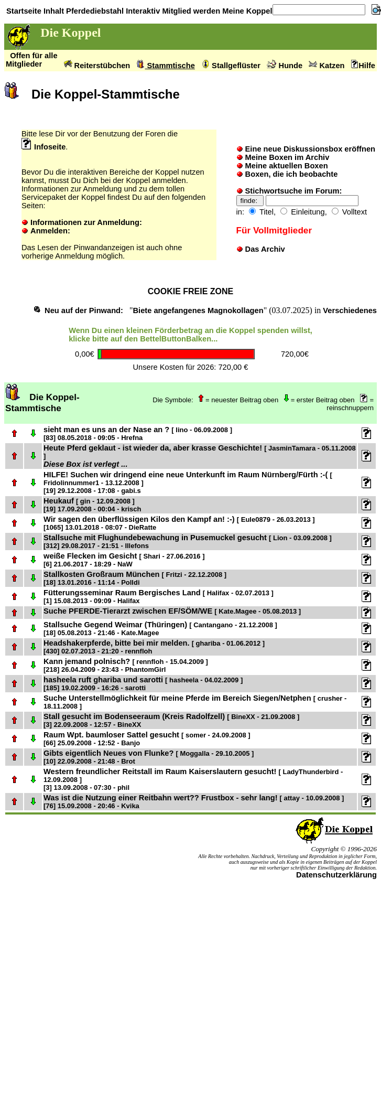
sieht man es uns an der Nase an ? (137, 433)
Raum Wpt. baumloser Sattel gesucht (147, 739)
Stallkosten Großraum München (134, 578)
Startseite (22, 11)
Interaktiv (142, 11)
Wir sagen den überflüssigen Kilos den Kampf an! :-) (179, 523)
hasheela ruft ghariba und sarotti (143, 684)
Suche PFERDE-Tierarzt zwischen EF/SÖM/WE (172, 611)
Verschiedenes (350, 310)
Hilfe (363, 65)
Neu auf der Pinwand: (84, 310)
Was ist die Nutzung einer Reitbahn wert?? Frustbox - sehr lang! (193, 802)
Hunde (284, 65)
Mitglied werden (190, 11)
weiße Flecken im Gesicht (123, 560)
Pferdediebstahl (94, 11)
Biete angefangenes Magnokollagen (198, 310)
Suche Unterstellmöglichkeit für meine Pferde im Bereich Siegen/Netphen (194, 702)
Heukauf (92, 505)
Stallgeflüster (230, 65)
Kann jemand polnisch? (125, 665)
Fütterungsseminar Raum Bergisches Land (158, 596)
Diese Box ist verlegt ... (85, 464)
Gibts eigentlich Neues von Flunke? (148, 757)
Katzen (326, 65)
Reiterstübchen (97, 65)
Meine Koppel (246, 11)
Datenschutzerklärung (336, 875)
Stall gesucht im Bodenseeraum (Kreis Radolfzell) (171, 720)
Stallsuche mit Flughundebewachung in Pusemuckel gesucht (187, 541)
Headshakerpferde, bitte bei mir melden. (154, 647)
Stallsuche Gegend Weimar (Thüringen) (160, 628)
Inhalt (52, 11)
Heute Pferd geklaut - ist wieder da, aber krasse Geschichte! (199, 452)
